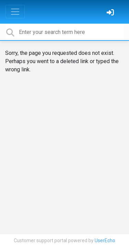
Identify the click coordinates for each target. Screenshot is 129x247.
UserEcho (105, 240)
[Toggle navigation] (15, 12)
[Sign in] (111, 13)
